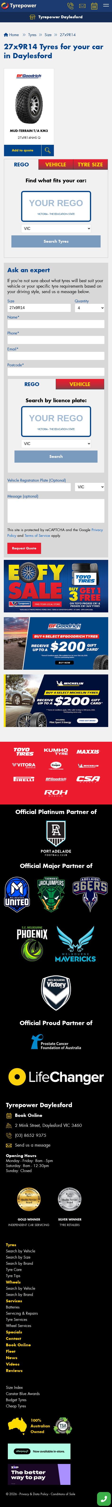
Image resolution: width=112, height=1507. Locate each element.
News (11, 1357)
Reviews (14, 1370)
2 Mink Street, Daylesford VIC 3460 (48, 1125)
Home (11, 34)
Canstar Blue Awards (23, 1393)
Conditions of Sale (63, 1494)
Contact (13, 1338)
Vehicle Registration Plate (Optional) (36, 480)
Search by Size (18, 1257)
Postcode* (15, 365)
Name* (13, 317)
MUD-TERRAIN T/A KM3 (29, 131)
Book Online (18, 1344)
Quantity (82, 301)
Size (10, 301)
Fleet (10, 1351)
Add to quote (22, 150)
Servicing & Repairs (22, 1313)
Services (14, 1300)
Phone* (13, 333)
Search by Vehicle (20, 1251)
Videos (12, 1364)
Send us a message (32, 1145)
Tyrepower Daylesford (56, 17)
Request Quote (24, 548)
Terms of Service (37, 535)
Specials (14, 1332)
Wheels (13, 1282)
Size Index (14, 1387)
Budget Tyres (16, 1399)
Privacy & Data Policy (33, 1494)
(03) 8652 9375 (30, 1135)
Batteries (12, 1307)
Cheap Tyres (16, 1406)
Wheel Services (18, 1325)
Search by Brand (19, 1263)
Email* (13, 349)
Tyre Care (14, 1269)
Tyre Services (16, 1319)
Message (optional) (22, 496)
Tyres (11, 1244)
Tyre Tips (13, 1275)
